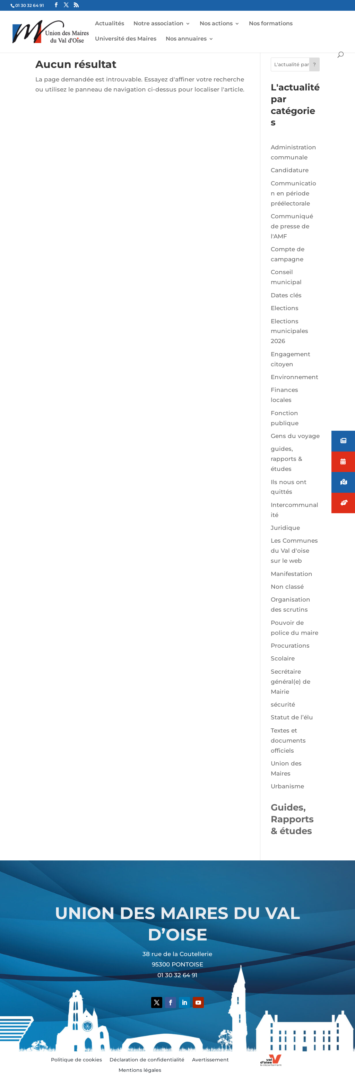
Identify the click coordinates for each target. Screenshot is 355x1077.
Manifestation (291, 573)
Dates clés (286, 295)
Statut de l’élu (292, 717)
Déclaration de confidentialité (147, 1060)
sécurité (283, 704)
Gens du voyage (295, 435)
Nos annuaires (186, 39)
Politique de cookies (76, 1060)
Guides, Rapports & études (292, 819)
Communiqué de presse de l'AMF (292, 226)
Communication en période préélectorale (293, 193)
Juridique (285, 527)
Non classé (287, 586)
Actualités (109, 24)
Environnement (294, 377)
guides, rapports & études (286, 458)
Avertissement (210, 1060)
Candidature (290, 170)
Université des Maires (125, 39)
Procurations (290, 645)
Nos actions (216, 24)
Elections (284, 308)
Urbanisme (287, 786)
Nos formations (271, 24)
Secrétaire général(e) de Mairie (290, 681)
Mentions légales (140, 1070)
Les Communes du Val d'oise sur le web (294, 550)
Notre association (158, 24)
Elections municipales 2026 (289, 331)
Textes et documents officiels (288, 740)
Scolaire (283, 658)
